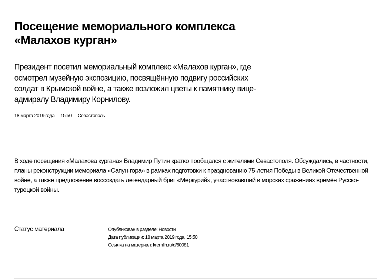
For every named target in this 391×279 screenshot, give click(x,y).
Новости (167, 229)
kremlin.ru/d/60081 (171, 245)
